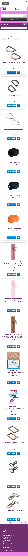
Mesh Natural (13, 370)
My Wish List (6, 549)
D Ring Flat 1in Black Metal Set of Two (13, 96)
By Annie (15, 28)
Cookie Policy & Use (4, 555)
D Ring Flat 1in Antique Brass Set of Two (13, 62)
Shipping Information (8, 530)
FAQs (4, 531)
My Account (6, 546)
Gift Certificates (6, 538)
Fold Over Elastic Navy (13, 195)
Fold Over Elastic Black (13, 162)
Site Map (15, 555)
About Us (5, 528)
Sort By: (3, 39)
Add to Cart (12, 72)
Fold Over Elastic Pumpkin (13, 228)
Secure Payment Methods (9, 541)
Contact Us (5, 527)
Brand (8, 28)
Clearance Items (7, 537)
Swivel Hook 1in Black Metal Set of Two (13, 477)
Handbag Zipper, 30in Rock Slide (13, 334)
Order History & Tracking (8, 547)
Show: (16, 39)
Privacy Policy (11, 555)
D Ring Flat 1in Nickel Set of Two (13, 129)
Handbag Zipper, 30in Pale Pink (13, 298)
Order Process (6, 540)
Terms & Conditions (7, 550)
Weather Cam (6, 533)
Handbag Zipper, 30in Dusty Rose (13, 261)
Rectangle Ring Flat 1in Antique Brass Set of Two (13, 443)
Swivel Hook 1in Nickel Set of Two (13, 510)
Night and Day (13, 406)
